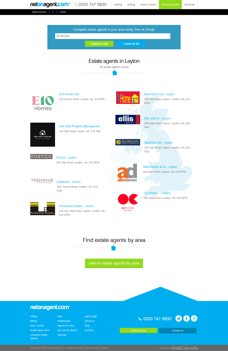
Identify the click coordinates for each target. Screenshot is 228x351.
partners (89, 330)
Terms (87, 348)
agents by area (66, 325)
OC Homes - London (157, 193)
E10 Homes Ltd (69, 94)
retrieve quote (170, 4)
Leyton (63, 12)
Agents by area (39, 12)
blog (87, 325)
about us (89, 320)
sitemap (62, 334)
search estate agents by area (114, 263)
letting (131, 4)
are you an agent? (68, 330)
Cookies (104, 348)
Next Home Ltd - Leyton (159, 94)
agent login (91, 316)
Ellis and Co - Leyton (157, 118)
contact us (177, 330)
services (189, 4)
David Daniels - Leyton (158, 142)
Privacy (95, 348)
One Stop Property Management (79, 126)
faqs (60, 316)
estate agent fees (39, 330)
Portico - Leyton (66, 157)
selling (118, 4)
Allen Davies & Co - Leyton (160, 166)
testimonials (64, 320)
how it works (148, 4)
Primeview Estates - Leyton (76, 206)
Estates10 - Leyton (69, 181)
